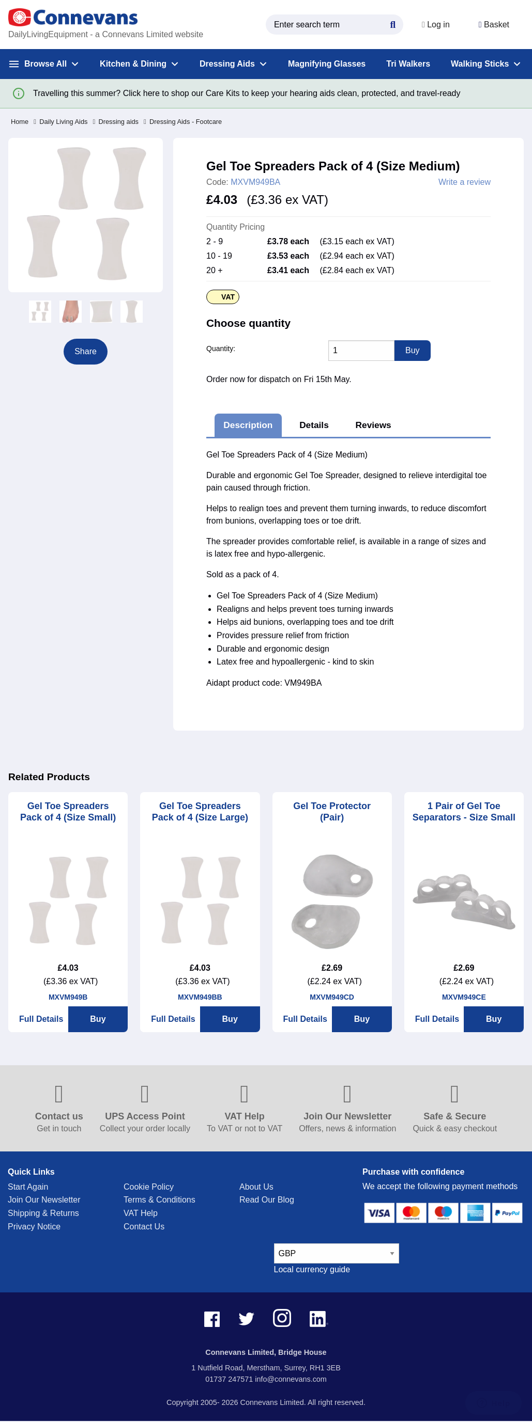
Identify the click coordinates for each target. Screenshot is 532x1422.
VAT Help (141, 1213)
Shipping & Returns (43, 1213)
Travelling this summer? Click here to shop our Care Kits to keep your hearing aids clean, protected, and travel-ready (246, 93)
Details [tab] (314, 425)
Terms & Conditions (159, 1199)
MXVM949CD (332, 997)
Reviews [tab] (373, 425)
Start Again (28, 1186)
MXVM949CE (464, 997)
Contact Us (144, 1226)
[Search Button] (393, 23)
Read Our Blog (266, 1199)
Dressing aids (116, 121)
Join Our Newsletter (44, 1199)
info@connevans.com (291, 1379)
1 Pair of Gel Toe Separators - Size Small (464, 812)
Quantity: (220, 348)
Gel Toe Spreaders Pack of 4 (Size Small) (68, 812)
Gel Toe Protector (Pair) (332, 812)
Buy (97, 1019)
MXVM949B (68, 997)
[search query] (334, 24)
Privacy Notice (34, 1226)
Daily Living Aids (60, 121)
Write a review (464, 182)
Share (85, 351)
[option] (40, 312)
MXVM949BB (200, 997)
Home (19, 121)
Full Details (41, 1019)
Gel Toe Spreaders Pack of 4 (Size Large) (200, 812)
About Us (256, 1186)
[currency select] (336, 1253)
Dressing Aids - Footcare (183, 121)
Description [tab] (247, 425)
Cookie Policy (149, 1186)
